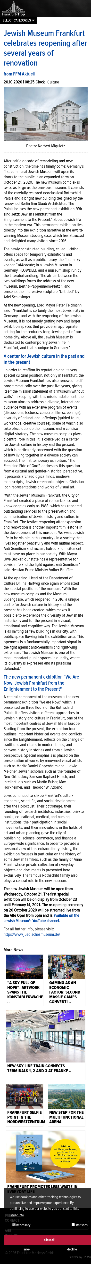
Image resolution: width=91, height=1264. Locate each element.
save (27, 1249)
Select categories (17, 20)
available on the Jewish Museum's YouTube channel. (41, 918)
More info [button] (17, 1215)
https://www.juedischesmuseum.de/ (32, 934)
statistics (80, 1225)
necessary (21, 1225)
